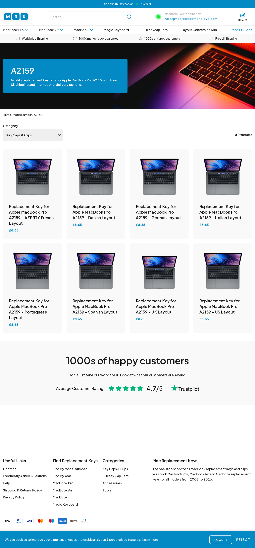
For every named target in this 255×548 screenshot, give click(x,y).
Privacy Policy (14, 497)
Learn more (150, 539)
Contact (9, 469)
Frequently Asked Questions (25, 476)
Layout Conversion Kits (199, 30)
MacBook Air (51, 30)
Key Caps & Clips (115, 469)
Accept (221, 539)
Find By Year (62, 476)
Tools (107, 490)
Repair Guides (241, 30)
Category (10, 126)
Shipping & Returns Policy (22, 490)
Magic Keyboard (116, 30)
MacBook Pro (15, 30)
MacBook (83, 30)
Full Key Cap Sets (115, 476)
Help (6, 483)
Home (7, 114)
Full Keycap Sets (155, 30)
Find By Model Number (70, 469)
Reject (243, 539)
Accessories (112, 483)
